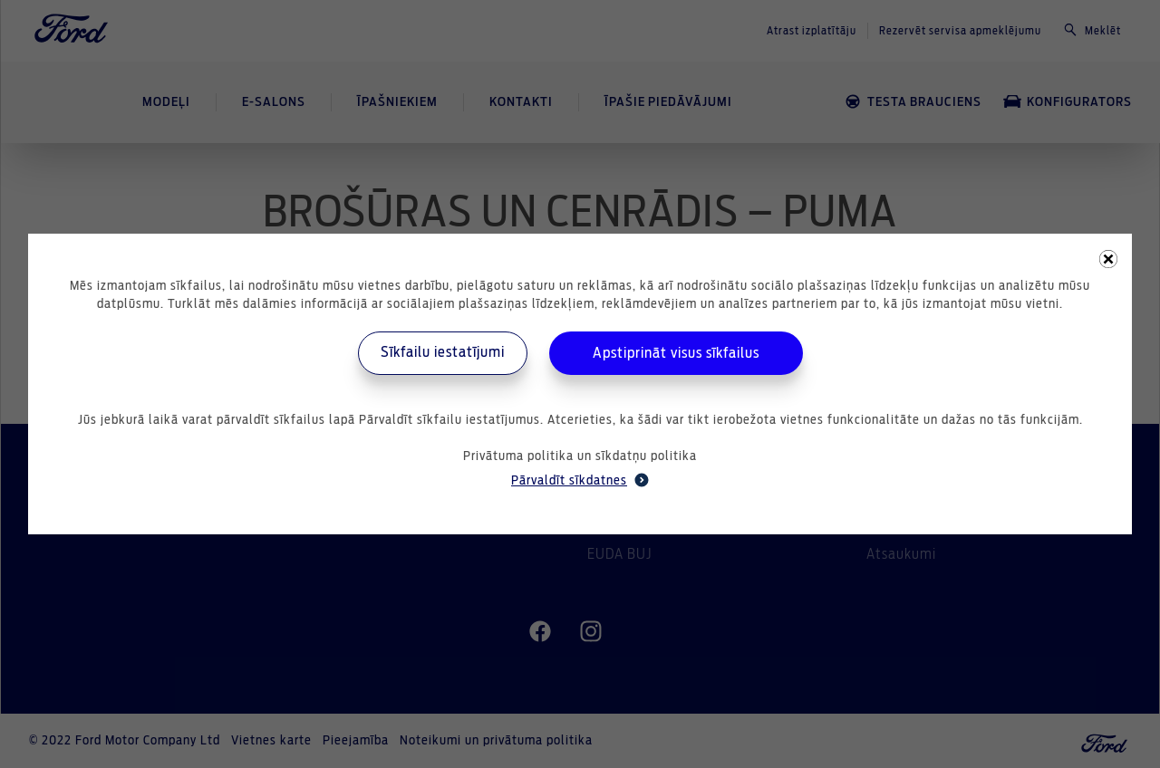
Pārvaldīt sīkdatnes (580, 480)
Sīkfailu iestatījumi (443, 352)
